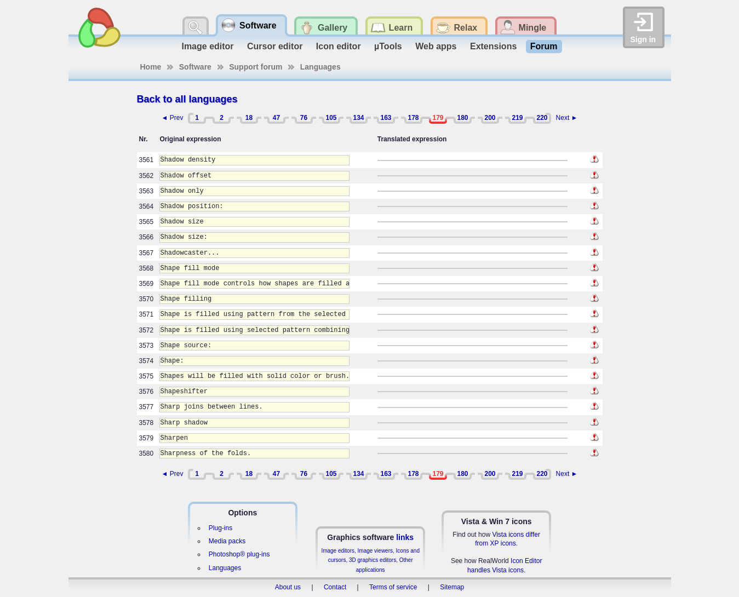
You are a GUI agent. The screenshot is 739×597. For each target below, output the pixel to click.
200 (489, 118)
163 (385, 118)
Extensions (493, 46)
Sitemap (452, 587)
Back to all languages (187, 99)
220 (541, 118)
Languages (320, 66)
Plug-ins (220, 528)
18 (249, 118)
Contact (335, 587)
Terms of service (393, 587)
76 (303, 118)
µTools (388, 46)
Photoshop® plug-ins (239, 554)
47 (276, 118)
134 (358, 118)
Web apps (435, 46)
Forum (544, 46)
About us (288, 587)
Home (151, 66)
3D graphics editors (372, 560)
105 (330, 118)
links (405, 537)
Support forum (255, 66)
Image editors (337, 551)
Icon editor (338, 46)
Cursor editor (274, 46)
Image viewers (375, 551)
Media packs (227, 541)
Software (195, 66)
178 (413, 118)
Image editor (207, 46)
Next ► (567, 118)
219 (517, 118)
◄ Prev (173, 118)
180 (462, 118)
